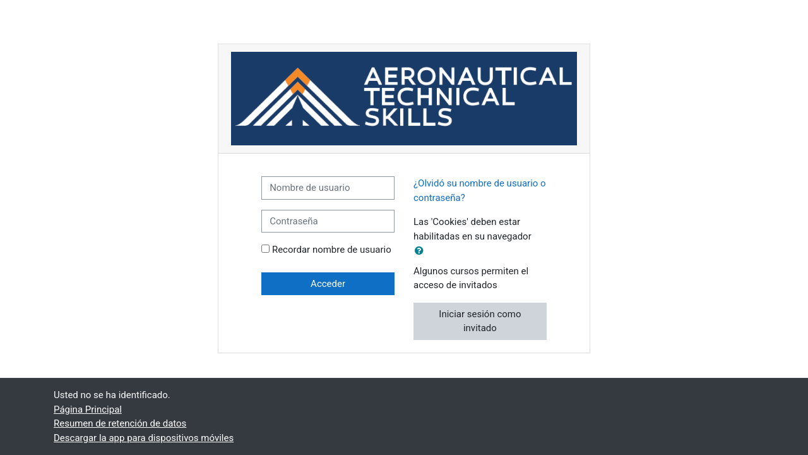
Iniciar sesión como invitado (480, 321)
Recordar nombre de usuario (331, 249)
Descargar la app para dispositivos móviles (144, 438)
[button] (421, 251)
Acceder (328, 283)
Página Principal (88, 409)
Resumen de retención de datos (120, 423)
